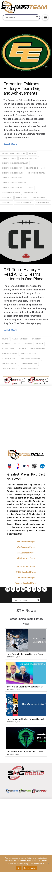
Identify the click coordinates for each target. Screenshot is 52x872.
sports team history (29, 363)
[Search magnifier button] (38, 600)
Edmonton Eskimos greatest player (15, 163)
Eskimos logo (7, 197)
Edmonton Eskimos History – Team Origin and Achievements (23, 88)
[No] (48, 863)
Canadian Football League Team (13, 153)
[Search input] (24, 600)
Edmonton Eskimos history (12, 168)
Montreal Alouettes (28, 354)
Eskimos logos (21, 197)
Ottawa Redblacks (8, 358)
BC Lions (5, 339)
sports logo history (9, 363)
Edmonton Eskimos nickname (12, 173)
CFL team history (8, 349)
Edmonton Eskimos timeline (12, 188)
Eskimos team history (24, 202)
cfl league (6, 344)
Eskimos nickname (38, 197)
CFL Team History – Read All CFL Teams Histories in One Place (23, 274)
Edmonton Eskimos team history (14, 183)
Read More (10, 144)
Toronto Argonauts (9, 368)
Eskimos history (30, 192)
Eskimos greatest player (11, 192)
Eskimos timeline (42, 202)
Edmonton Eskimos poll (36, 173)
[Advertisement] (26, 418)
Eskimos (30, 188)
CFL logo (17, 344)
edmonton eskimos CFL (28, 158)
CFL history (36, 339)
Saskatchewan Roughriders (30, 358)
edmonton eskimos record (11, 178)
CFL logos (28, 344)
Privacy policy (30, 868)
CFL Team (32, 153)
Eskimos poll (7, 202)
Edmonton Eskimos (9, 158)
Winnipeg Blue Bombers (29, 368)
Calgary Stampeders (20, 339)
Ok (19, 868)
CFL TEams (22, 349)
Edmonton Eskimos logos (35, 168)
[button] (45, 17)
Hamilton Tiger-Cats (9, 354)
